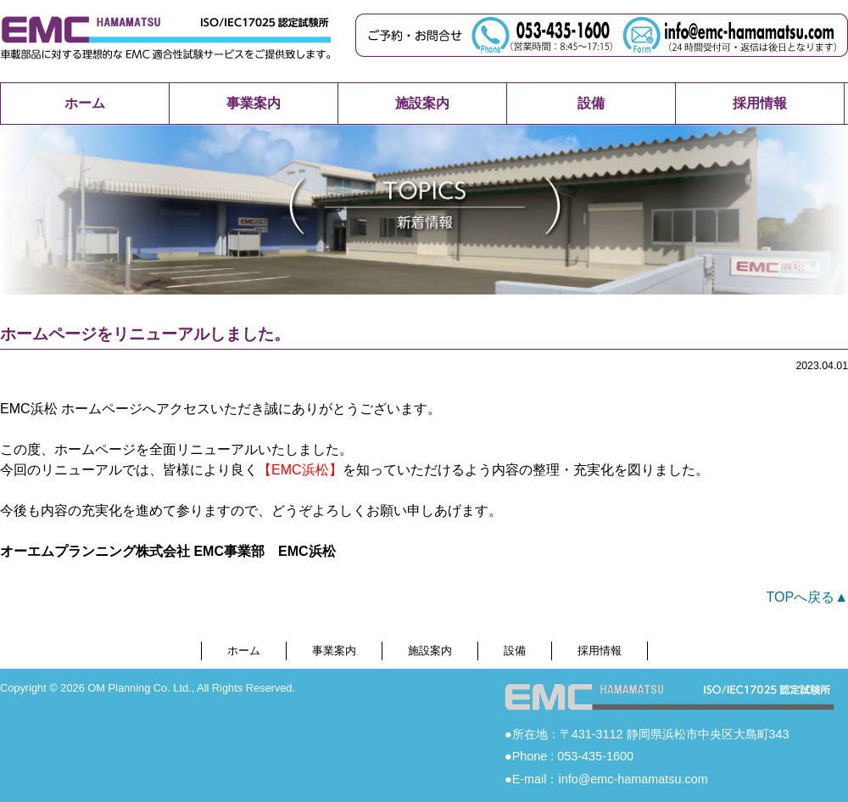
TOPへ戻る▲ (807, 597)
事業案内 (253, 103)
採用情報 (760, 103)
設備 (591, 103)
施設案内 (422, 103)
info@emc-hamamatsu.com (632, 779)
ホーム (84, 103)
